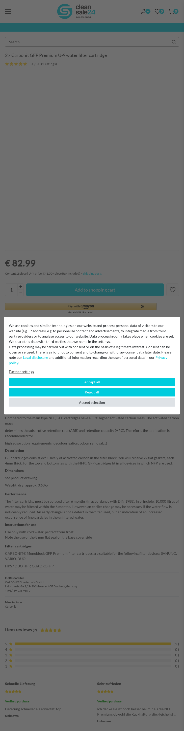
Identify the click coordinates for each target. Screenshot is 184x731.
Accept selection (92, 402)
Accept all (92, 382)
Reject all (92, 392)
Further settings (21, 371)
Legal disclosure (35, 357)
